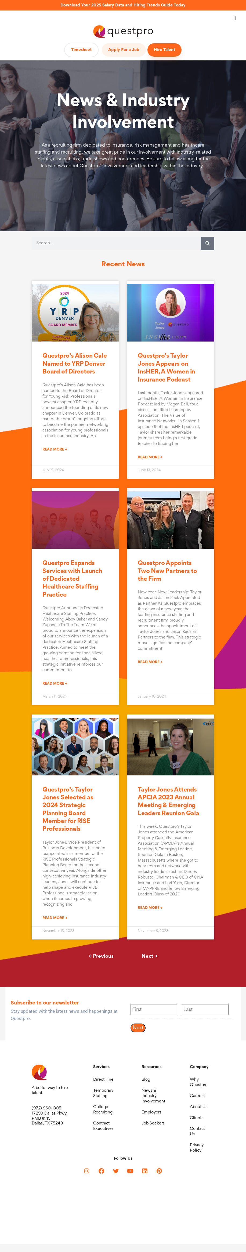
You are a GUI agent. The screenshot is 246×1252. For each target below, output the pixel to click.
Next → (149, 956)
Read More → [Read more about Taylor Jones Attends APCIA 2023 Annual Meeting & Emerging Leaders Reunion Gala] (150, 908)
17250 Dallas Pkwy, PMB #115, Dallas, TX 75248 (49, 1119)
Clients (196, 1122)
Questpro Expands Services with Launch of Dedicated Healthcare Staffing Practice (72, 579)
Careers (197, 1098)
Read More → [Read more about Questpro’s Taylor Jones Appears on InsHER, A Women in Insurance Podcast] (150, 457)
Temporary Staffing (103, 1095)
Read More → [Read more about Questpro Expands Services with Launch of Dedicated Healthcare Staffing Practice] (54, 683)
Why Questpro (199, 1082)
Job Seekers (153, 1128)
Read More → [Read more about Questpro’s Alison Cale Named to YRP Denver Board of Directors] (54, 449)
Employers (151, 1115)
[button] (234, 18)
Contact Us (197, 1137)
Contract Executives (103, 1130)
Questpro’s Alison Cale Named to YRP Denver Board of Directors (74, 364)
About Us (198, 1110)
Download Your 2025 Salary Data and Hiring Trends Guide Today (123, 5)
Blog (146, 1080)
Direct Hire (103, 1080)
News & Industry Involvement (153, 1098)
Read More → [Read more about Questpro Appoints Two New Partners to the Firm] (150, 662)
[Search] (207, 243)
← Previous (101, 956)
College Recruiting (103, 1112)
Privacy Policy (197, 1155)
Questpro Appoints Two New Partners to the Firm (167, 571)
